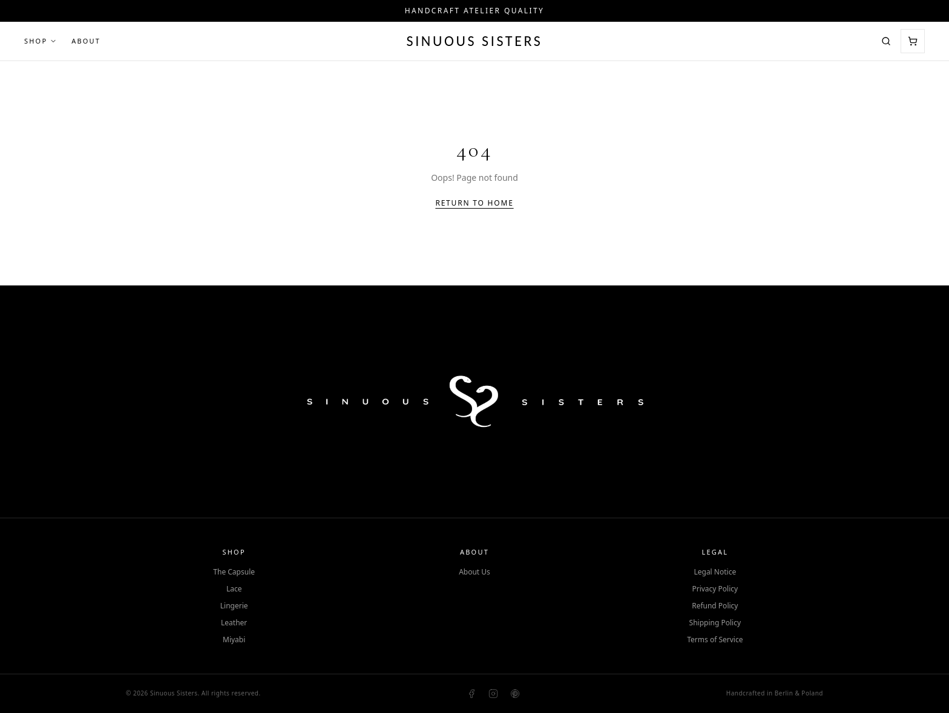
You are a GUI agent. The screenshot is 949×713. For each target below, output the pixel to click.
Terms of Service (715, 640)
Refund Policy (715, 606)
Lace (234, 589)
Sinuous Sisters (475, 41)
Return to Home (474, 203)
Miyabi (234, 640)
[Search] (886, 41)
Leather (234, 623)
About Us (474, 572)
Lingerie (234, 606)
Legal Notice (715, 572)
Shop (40, 40)
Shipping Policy (715, 623)
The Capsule (234, 572)
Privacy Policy (715, 589)
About (85, 40)
